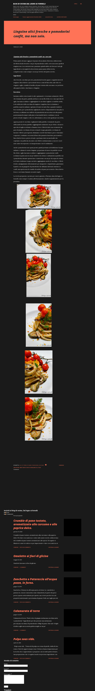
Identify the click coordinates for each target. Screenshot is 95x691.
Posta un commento (25, 547)
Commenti (9, 514)
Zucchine (41, 465)
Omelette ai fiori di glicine (30, 556)
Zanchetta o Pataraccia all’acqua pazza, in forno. (35, 581)
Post (7, 512)
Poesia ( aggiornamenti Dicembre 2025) (32, 17)
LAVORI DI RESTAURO (62, 17)
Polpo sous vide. (24, 639)
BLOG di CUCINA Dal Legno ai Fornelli (29, 4)
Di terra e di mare (26, 465)
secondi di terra (49, 17)
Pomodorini (35, 465)
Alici (20, 465)
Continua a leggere (53, 547)
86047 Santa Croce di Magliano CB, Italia (30, 467)
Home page (16, 17)
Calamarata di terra (26, 611)
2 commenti (23, 567)
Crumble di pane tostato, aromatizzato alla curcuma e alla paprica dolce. (35, 524)
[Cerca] (75, 4)
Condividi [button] (61, 465)
